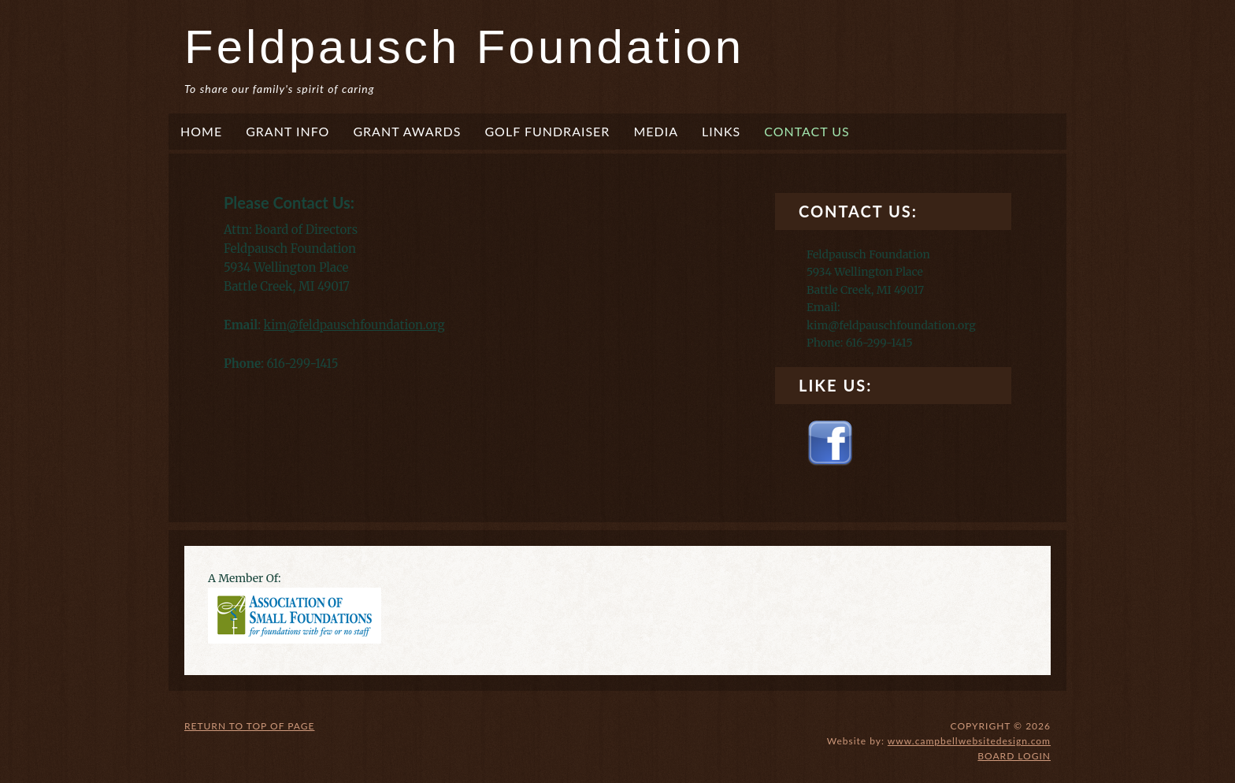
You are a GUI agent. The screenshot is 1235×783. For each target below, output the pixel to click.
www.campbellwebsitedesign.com (969, 741)
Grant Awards (407, 131)
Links (721, 131)
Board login (1014, 756)
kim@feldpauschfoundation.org (354, 324)
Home (201, 131)
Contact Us (807, 131)
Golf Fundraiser (547, 131)
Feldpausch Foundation (464, 46)
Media (655, 131)
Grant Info (287, 131)
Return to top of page (249, 726)
